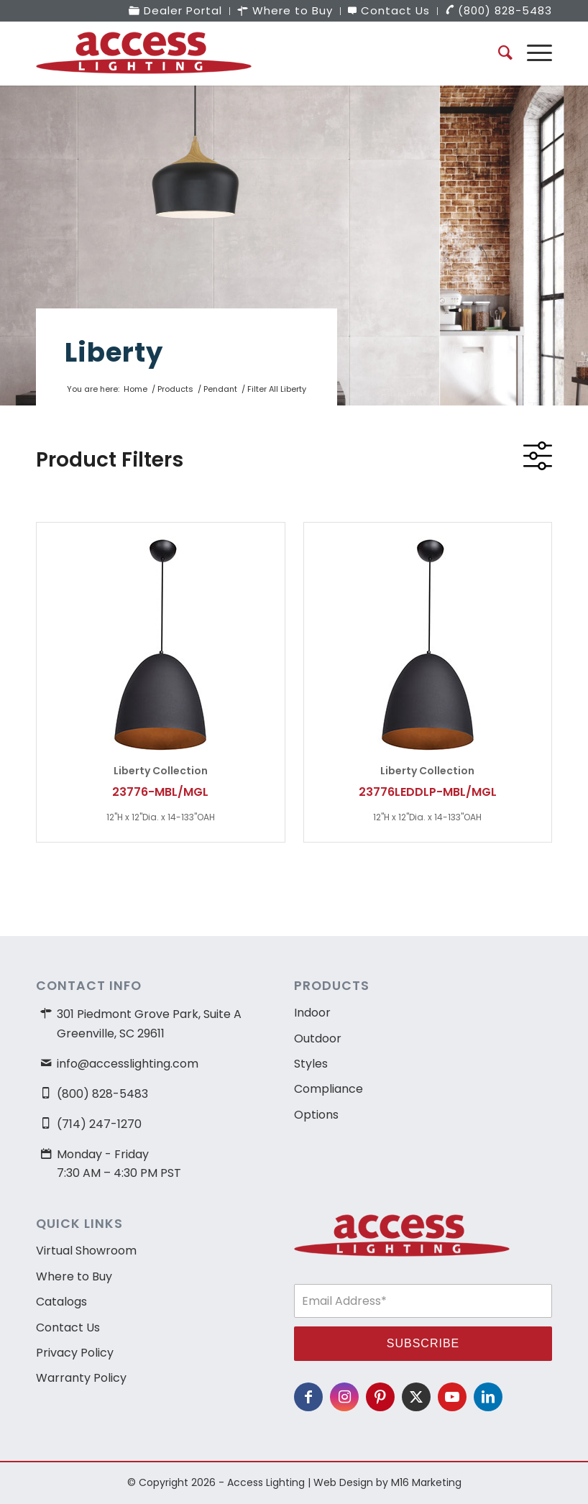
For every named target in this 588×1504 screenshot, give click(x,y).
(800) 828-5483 (102, 1094)
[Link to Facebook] (308, 1397)
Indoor (312, 1012)
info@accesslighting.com (127, 1063)
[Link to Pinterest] (380, 1397)
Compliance (328, 1089)
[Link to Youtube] (452, 1397)
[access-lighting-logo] (144, 53)
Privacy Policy (75, 1352)
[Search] (498, 53)
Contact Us (68, 1327)
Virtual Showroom (86, 1250)
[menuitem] (175, 11)
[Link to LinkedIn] (488, 1397)
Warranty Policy (81, 1378)
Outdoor (317, 1038)
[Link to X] (416, 1397)
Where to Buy (74, 1276)
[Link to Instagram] (344, 1397)
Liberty (114, 352)
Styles (311, 1063)
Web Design (343, 1482)
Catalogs (61, 1301)
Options (316, 1114)
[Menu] (532, 53)
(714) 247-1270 (99, 1124)
